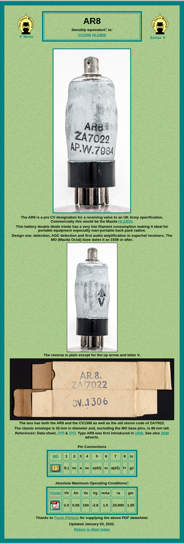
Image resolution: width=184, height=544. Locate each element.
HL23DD (99, 35)
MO (55, 456)
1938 (139, 433)
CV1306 (84, 35)
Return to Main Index (92, 529)
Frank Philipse (66, 518)
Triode (55, 493)
